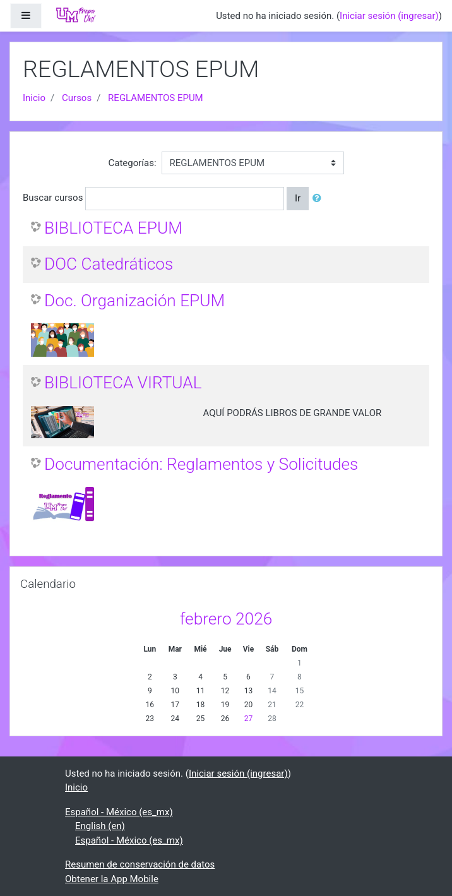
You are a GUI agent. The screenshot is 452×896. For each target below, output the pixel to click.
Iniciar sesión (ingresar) (389, 15)
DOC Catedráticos (108, 263)
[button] (319, 198)
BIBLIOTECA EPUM (113, 227)
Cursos (77, 98)
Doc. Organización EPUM (134, 300)
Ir (297, 198)
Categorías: (132, 163)
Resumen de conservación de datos (140, 864)
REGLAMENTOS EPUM (155, 98)
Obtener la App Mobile (111, 879)
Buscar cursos (53, 197)
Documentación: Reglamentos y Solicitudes (201, 464)
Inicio (34, 98)
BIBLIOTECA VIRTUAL (123, 382)
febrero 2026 (226, 618)
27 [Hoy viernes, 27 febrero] (248, 718)
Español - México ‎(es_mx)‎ (119, 812)
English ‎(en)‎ (100, 826)
